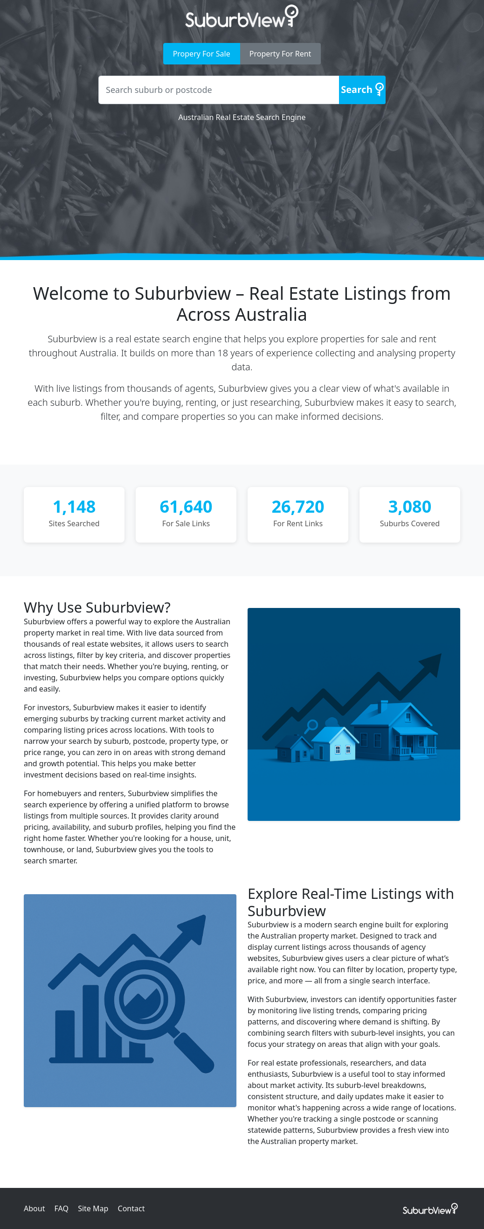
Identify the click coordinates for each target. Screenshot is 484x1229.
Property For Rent (280, 54)
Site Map (93, 1208)
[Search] (362, 90)
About (34, 1208)
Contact (131, 1208)
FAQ (62, 1208)
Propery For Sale (201, 54)
